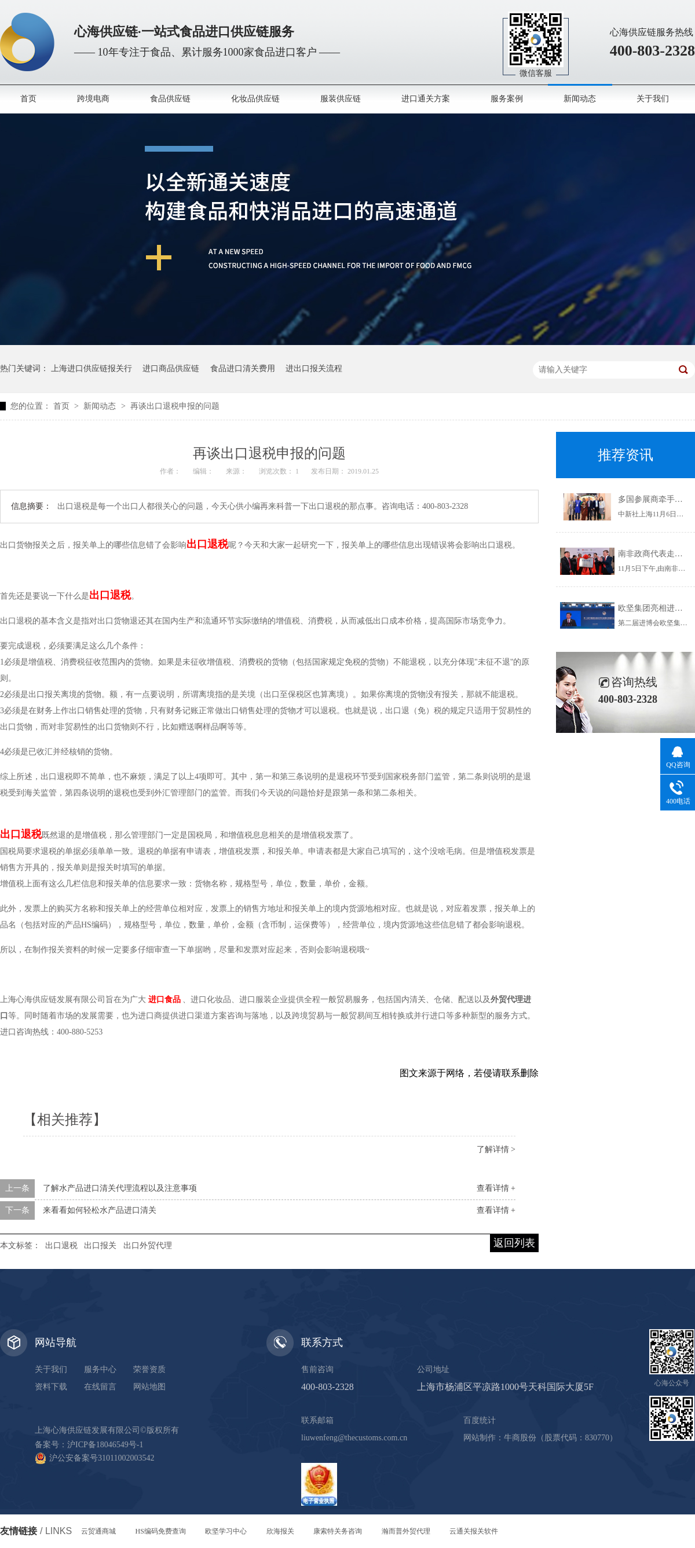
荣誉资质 (149, 1369)
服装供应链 (340, 98)
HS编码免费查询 (161, 1531)
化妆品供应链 (255, 98)
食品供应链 (170, 98)
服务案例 (507, 98)
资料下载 (51, 1386)
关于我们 (653, 98)
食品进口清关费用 (242, 368)
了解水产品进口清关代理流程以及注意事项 (120, 1188)
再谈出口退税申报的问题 (175, 406)
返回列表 (514, 1243)
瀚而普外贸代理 (406, 1531)
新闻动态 (580, 98)
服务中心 (100, 1369)
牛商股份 (520, 1437)
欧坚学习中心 (226, 1531)
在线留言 (100, 1386)
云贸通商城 (98, 1531)
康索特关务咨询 (337, 1531)
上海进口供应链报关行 (91, 368)
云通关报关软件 (473, 1531)
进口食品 (164, 999)
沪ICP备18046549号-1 (105, 1444)
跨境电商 (93, 98)
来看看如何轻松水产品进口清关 (99, 1210)
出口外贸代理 (147, 1245)
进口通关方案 (425, 98)
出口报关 (100, 1245)
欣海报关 (280, 1531)
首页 (28, 98)
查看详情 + (496, 1188)
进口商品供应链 (170, 368)
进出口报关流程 (314, 368)
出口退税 (61, 1245)
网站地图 (149, 1386)
